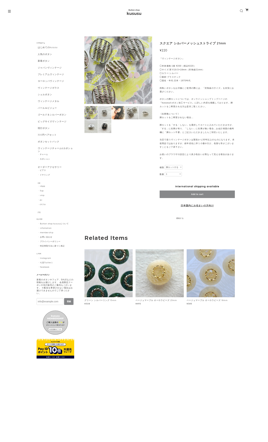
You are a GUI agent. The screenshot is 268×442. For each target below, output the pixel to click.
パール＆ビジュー (47, 119)
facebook (44, 291)
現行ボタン (43, 143)
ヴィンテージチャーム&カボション (54, 169)
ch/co (43, 227)
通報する (180, 218)
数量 (162, 174)
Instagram (45, 282)
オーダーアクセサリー (49, 187)
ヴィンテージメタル (48, 111)
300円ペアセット (47, 151)
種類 (162, 167)
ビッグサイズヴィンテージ (52, 135)
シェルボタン (44, 103)
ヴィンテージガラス (48, 95)
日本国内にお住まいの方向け (197, 205)
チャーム (44, 174)
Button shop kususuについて (54, 248)
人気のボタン (44, 55)
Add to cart (197, 194)
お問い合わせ (46, 261)
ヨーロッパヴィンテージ (51, 87)
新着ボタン (43, 63)
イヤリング (45, 196)
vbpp (42, 209)
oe (38, 204)
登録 (69, 325)
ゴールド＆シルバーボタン (52, 127)
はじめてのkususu (47, 47)
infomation (46, 252)
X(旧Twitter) (46, 286)
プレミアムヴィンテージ (51, 79)
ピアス (43, 192)
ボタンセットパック (48, 159)
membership (46, 256)
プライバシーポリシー (50, 265)
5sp (42, 213)
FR (38, 235)
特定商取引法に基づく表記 (52, 270)
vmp (42, 218)
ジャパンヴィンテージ (49, 71)
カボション (45, 179)
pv (41, 222)
